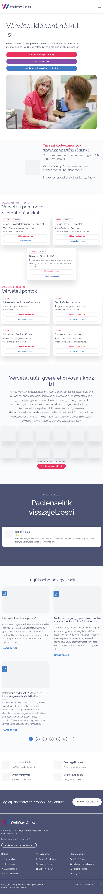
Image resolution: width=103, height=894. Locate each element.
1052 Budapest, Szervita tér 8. (43, 260)
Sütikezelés (97, 884)
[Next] (72, 739)
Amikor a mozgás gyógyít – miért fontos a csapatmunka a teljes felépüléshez (77, 620)
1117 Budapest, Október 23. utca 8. (19, 228)
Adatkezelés (85, 884)
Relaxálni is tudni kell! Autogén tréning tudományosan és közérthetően (24, 694)
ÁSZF (75, 884)
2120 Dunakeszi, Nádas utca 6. (17, 339)
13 (65, 739)
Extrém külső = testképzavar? (19, 618)
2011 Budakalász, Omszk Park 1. (69, 339)
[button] (99, 6)
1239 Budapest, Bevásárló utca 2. (70, 306)
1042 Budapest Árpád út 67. (16, 306)
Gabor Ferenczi (19, 887)
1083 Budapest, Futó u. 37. (67, 228)
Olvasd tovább (9, 648)
